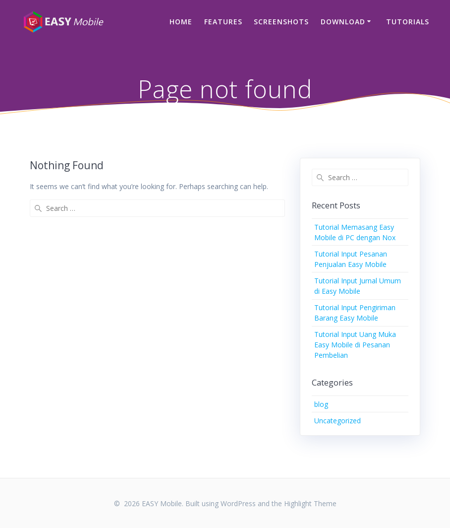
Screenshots (281, 21)
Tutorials (407, 21)
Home (180, 21)
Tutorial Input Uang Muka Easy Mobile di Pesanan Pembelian (355, 345)
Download (343, 21)
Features (223, 21)
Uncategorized (337, 420)
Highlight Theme (310, 503)
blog (321, 404)
